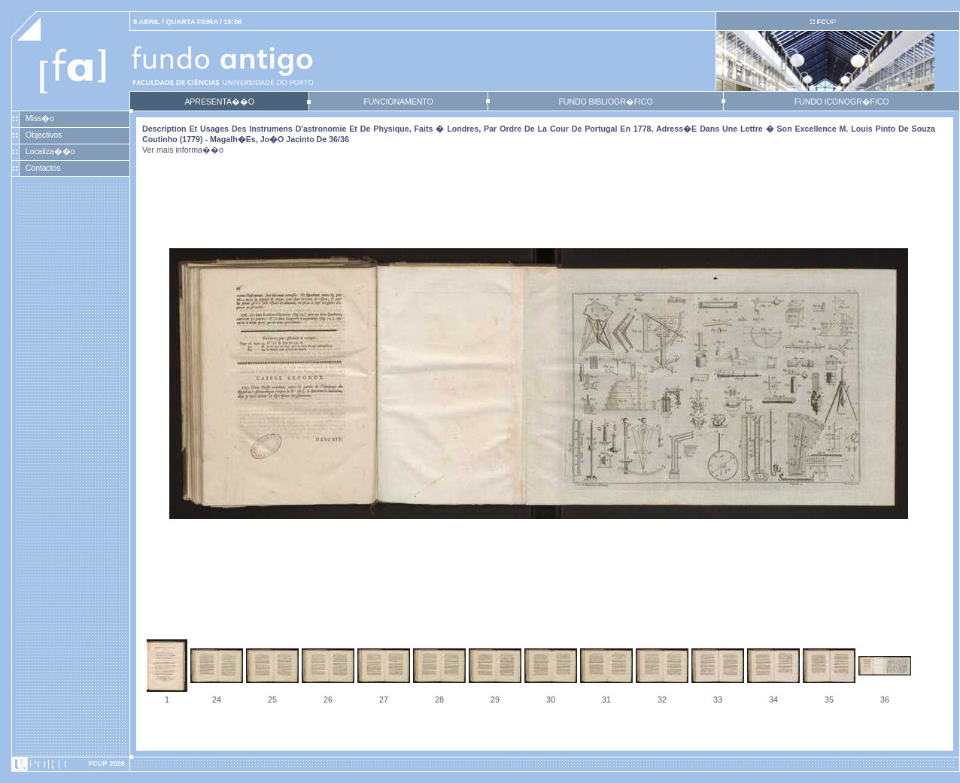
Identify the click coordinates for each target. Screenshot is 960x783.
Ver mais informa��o (182, 149)
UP (825, 22)
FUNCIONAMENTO (398, 101)
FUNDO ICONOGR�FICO (841, 101)
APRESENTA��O (219, 101)
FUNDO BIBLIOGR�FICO (605, 101)
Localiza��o (50, 151)
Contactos (43, 167)
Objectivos (44, 134)
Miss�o (40, 118)
